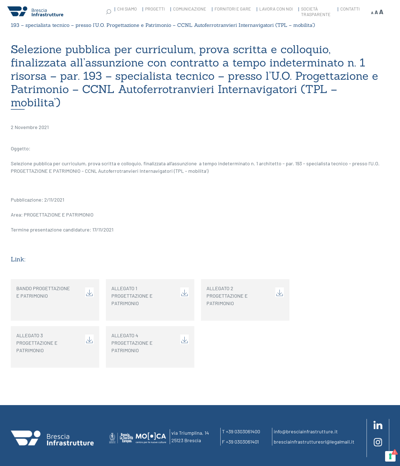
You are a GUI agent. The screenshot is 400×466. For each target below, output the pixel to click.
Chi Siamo (127, 8)
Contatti (350, 8)
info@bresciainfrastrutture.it (306, 431)
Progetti (155, 8)
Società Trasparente (316, 11)
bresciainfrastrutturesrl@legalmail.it (314, 442)
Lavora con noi (276, 8)
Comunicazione (189, 8)
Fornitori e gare (233, 8)
